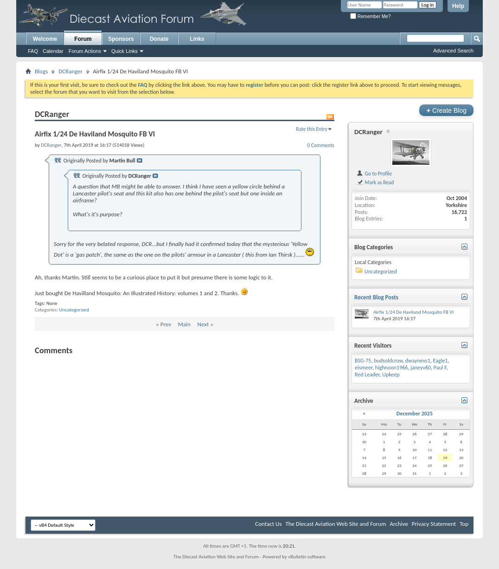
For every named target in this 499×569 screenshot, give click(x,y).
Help (458, 6)
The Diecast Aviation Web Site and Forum (335, 523)
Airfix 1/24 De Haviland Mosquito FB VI (413, 312)
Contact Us (268, 523)
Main (184, 324)
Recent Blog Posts (376, 297)
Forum (82, 39)
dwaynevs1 (417, 360)
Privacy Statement (434, 523)
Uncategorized (74, 310)
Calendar (53, 51)
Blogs (41, 71)
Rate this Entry (311, 129)
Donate (159, 39)
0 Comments (320, 145)
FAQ (33, 51)
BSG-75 (363, 360)
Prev (165, 324)
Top (464, 523)
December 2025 (415, 413)
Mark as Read (375, 182)
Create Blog (446, 110)
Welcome (45, 39)
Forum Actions (85, 51)
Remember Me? (370, 16)
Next (203, 324)
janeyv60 (420, 367)
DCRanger (70, 71)
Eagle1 (440, 360)
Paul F (440, 367)
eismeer (363, 367)
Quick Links (124, 51)
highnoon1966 (391, 367)
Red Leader (367, 374)
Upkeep (390, 374)
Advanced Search (453, 50)
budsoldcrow (388, 360)
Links (197, 39)
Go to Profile (374, 173)
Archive (399, 523)
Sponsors (121, 39)
